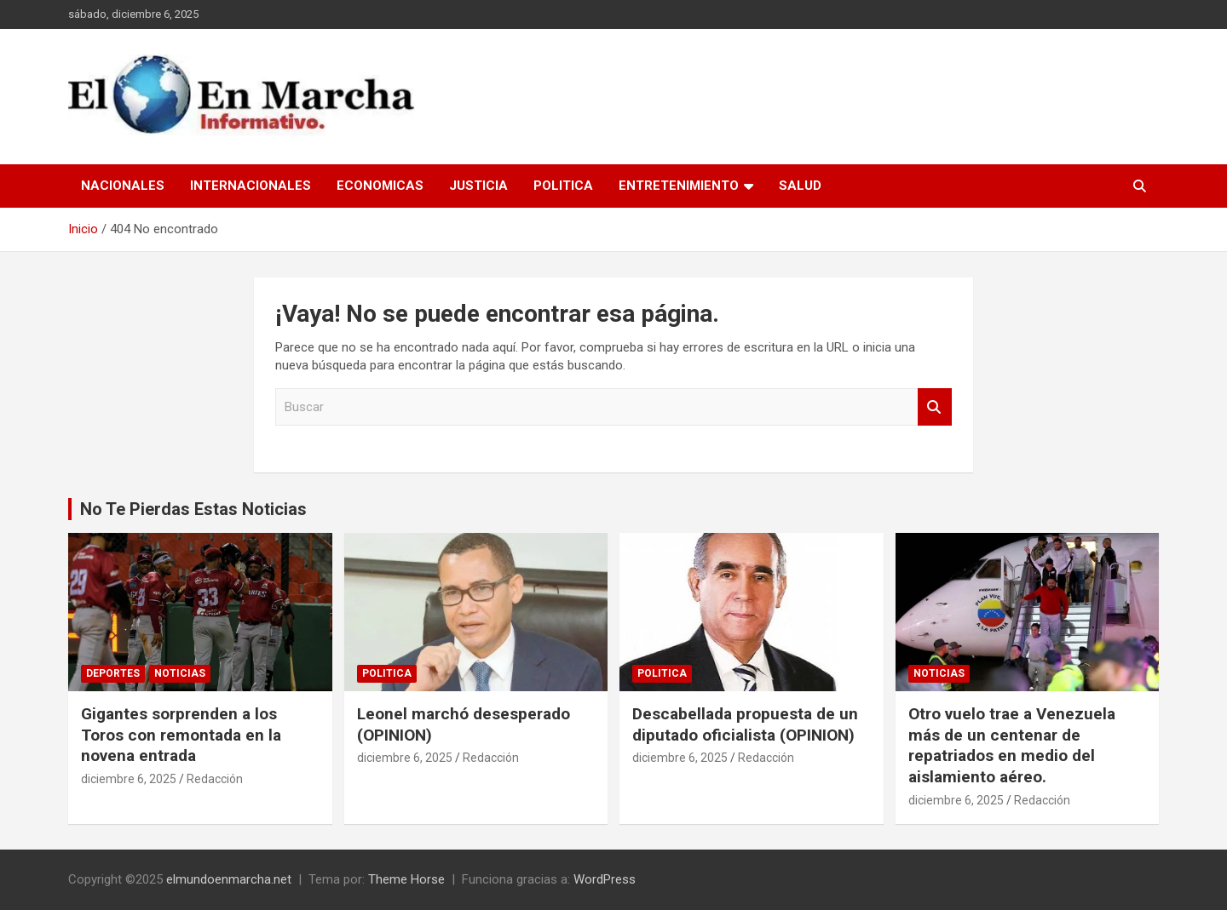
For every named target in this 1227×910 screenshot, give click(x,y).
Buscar (935, 407)
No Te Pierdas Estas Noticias (193, 509)
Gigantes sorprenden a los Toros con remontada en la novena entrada (181, 734)
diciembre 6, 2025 (128, 779)
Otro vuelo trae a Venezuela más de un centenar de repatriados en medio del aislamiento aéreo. (1011, 745)
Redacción (215, 779)
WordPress (604, 879)
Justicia (478, 185)
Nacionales (122, 185)
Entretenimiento (679, 185)
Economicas (380, 185)
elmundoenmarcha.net (228, 879)
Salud (800, 185)
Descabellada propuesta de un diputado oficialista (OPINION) (745, 724)
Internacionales (250, 185)
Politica (563, 185)
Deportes (113, 673)
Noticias (179, 673)
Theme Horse (406, 879)
